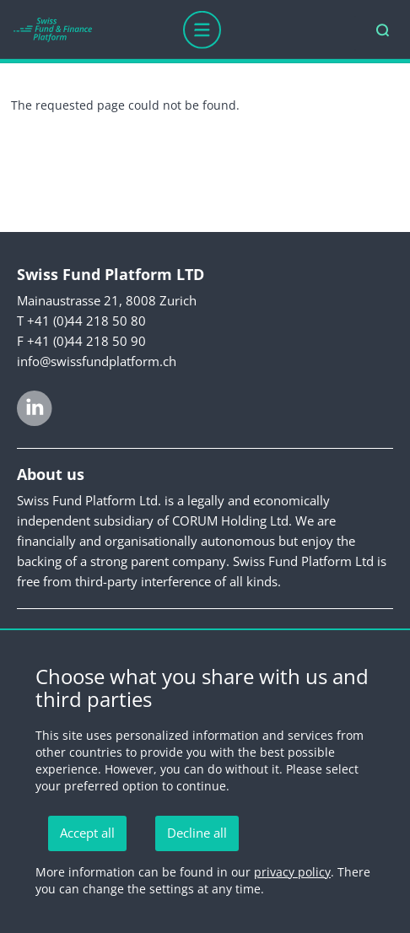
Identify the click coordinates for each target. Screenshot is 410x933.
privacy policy (292, 872)
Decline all (197, 832)
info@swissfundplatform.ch (96, 361)
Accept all (87, 832)
